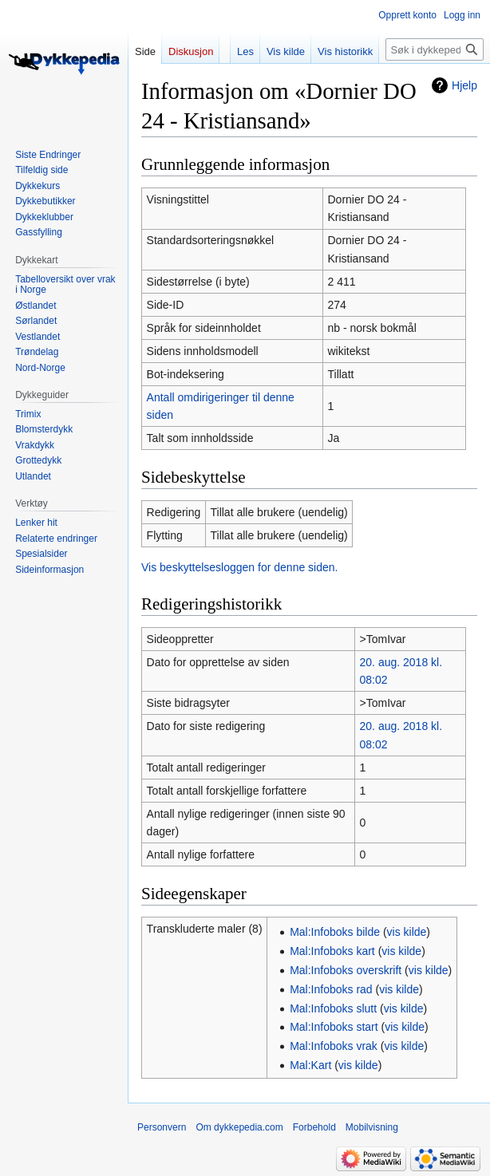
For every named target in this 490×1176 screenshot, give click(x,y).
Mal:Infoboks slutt (333, 1008)
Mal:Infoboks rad (331, 989)
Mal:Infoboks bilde (335, 931)
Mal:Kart (310, 1065)
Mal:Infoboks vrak (333, 1046)
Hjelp (464, 85)
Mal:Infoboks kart (332, 951)
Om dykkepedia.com (239, 1127)
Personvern (161, 1127)
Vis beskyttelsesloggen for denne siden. (239, 567)
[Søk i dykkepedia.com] (434, 49)
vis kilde (407, 931)
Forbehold (314, 1127)
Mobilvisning (372, 1127)
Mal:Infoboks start (334, 1026)
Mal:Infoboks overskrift (345, 970)
